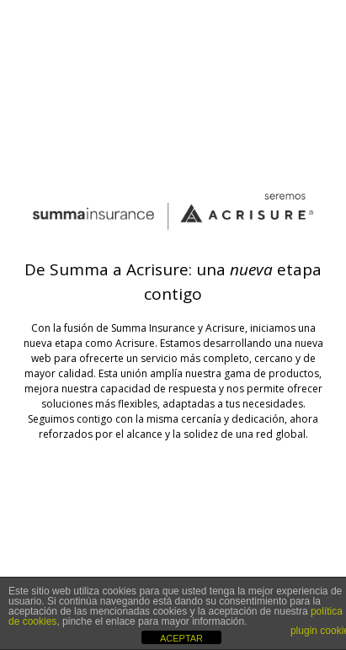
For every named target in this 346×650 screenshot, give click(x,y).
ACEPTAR (181, 638)
